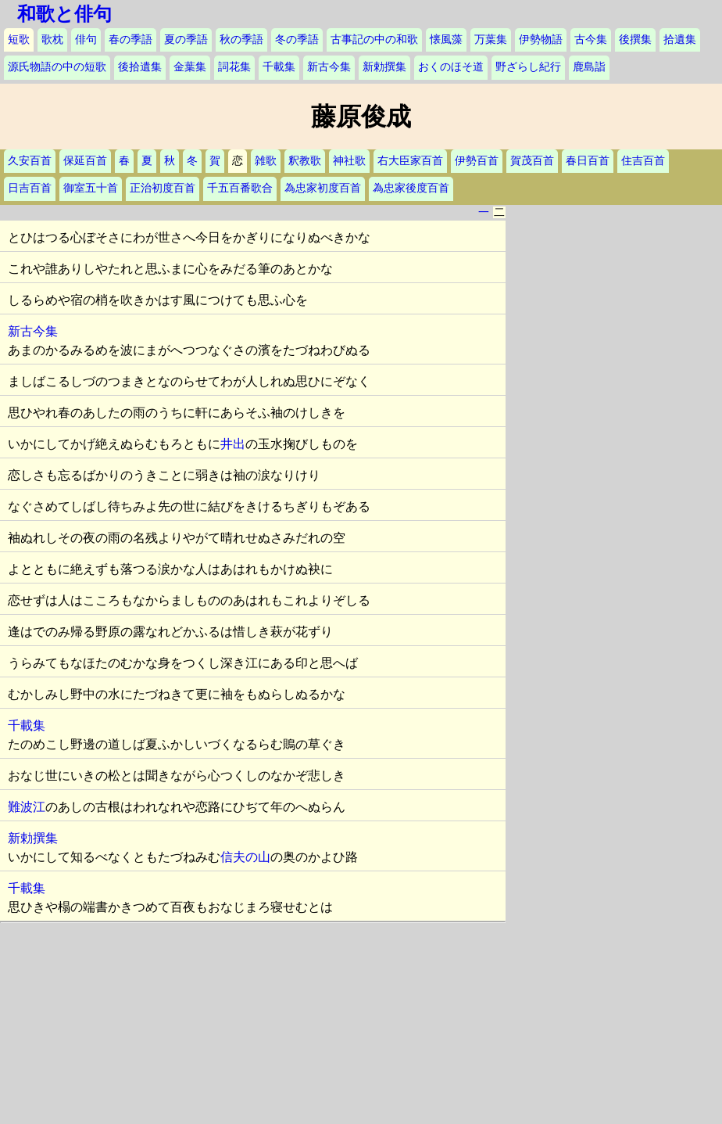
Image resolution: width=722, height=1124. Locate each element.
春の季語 (130, 39)
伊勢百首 (477, 161)
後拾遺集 (140, 67)
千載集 (279, 67)
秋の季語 (241, 39)
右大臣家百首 (410, 161)
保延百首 (85, 161)
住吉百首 (643, 161)
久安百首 (30, 161)
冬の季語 (297, 39)
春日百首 (587, 161)
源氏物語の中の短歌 (57, 67)
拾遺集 (679, 39)
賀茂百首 (532, 161)
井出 (232, 444)
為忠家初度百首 (322, 188)
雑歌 (266, 161)
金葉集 (189, 67)
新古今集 (329, 67)
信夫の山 (245, 857)
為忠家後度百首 (411, 188)
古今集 (590, 39)
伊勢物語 (541, 39)
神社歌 (349, 161)
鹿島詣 (589, 67)
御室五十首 (90, 188)
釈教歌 (304, 161)
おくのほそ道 (451, 67)
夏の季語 (186, 39)
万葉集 (490, 39)
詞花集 (234, 67)
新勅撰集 (384, 67)
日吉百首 (30, 188)
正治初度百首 (162, 188)
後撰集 (635, 39)
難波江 (26, 806)
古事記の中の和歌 (374, 39)
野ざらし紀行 (528, 67)
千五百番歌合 (240, 188)
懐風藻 (446, 39)
